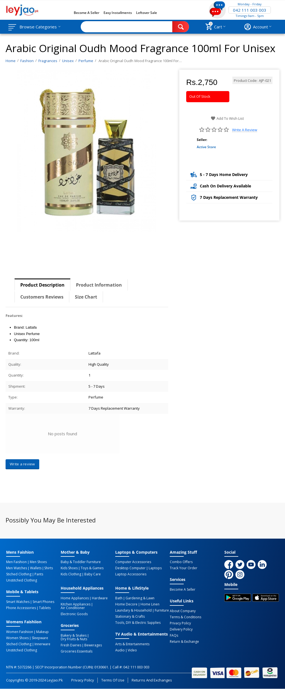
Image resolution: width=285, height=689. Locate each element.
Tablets (45, 608)
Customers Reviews (41, 297)
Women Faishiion (19, 632)
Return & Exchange (184, 641)
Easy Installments (118, 12)
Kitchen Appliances (75, 604)
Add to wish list (227, 118)
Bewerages (93, 645)
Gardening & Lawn (140, 598)
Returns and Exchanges (152, 680)
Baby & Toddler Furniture (81, 562)
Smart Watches (18, 602)
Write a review (244, 130)
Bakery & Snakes (74, 635)
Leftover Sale (146, 12)
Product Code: (245, 80)
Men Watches (16, 568)
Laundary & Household (133, 610)
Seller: (202, 139)
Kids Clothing (71, 574)
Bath (118, 598)
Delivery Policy (181, 629)
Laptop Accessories (130, 574)
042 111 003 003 (249, 10)
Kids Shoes (69, 568)
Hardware (100, 598)
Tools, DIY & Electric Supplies (138, 622)
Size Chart (86, 297)
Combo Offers (181, 562)
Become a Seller (86, 12)
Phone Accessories (21, 608)
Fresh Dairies (71, 645)
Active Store (206, 147)
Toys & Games (92, 568)
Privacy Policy (180, 623)
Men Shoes (38, 562)
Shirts (48, 568)
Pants (39, 574)
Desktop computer (130, 568)
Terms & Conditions (185, 617)
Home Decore (126, 604)
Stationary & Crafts (130, 616)
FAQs (174, 635)
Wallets (35, 568)
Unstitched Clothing (21, 580)
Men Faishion (16, 562)
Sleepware (40, 638)
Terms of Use (112, 680)
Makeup (42, 632)
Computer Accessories (133, 562)
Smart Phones (43, 602)
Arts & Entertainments (132, 644)
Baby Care (92, 574)
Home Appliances (75, 598)
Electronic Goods (74, 614)
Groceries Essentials (76, 651)
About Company (183, 611)
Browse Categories (38, 27)
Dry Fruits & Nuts (74, 639)
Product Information (99, 285)
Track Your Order (183, 568)
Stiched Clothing (18, 574)
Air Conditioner (73, 608)
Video (132, 650)
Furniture (162, 610)
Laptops (155, 568)
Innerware (42, 644)
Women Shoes (17, 638)
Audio (120, 650)
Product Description (42, 285)
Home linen (150, 604)
